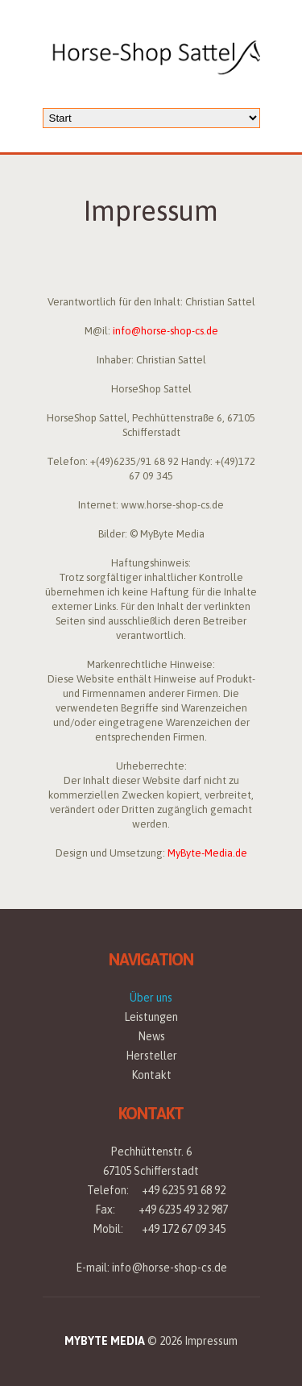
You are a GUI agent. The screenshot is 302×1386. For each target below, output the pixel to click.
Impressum (211, 1340)
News (151, 1036)
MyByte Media (104, 1340)
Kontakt (151, 1075)
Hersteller (151, 1055)
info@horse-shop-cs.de (165, 331)
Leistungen (151, 1016)
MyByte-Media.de (207, 853)
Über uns (151, 997)
